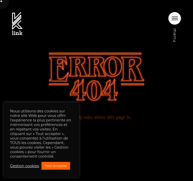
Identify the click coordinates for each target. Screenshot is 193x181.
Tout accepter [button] (55, 166)
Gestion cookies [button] (24, 166)
